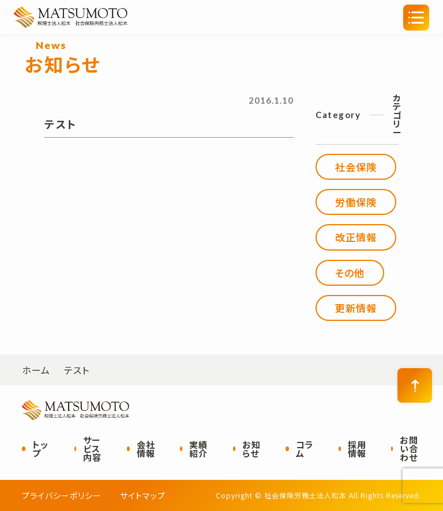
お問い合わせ (409, 448)
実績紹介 (198, 448)
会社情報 (146, 448)
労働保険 (356, 202)
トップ (40, 448)
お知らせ (251, 448)
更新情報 (356, 308)
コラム (305, 448)
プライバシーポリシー (62, 495)
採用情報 (357, 448)
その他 (350, 273)
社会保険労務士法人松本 (126, 17)
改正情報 (356, 237)
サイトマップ (143, 495)
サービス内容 (92, 448)
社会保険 (356, 167)
